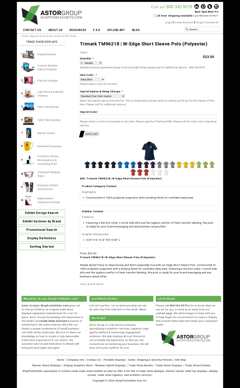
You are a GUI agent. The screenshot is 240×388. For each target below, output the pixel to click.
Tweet (83, 52)
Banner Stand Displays (46, 365)
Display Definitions (41, 238)
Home (25, 36)
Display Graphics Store (78, 365)
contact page (164, 313)
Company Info (75, 359)
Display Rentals (47, 54)
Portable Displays (114, 359)
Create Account (184, 22)
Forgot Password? (207, 22)
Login (168, 22)
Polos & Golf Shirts (65, 36)
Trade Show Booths (141, 365)
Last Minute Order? (206, 15)
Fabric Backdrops (48, 106)
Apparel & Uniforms (42, 36)
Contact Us (94, 359)
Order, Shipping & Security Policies (150, 359)
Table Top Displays (49, 119)
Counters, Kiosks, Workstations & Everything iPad (48, 160)
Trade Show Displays (169, 365)
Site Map (180, 359)
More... (144, 309)
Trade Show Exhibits (198, 365)
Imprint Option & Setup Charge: (101, 91)
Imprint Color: (89, 111)
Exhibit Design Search (41, 213)
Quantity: (87, 58)
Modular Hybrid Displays (110, 365)
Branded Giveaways (50, 146)
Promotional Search (41, 230)
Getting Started (42, 246)
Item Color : (88, 74)
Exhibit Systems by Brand (42, 221)
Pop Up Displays (48, 80)
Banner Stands (46, 133)
